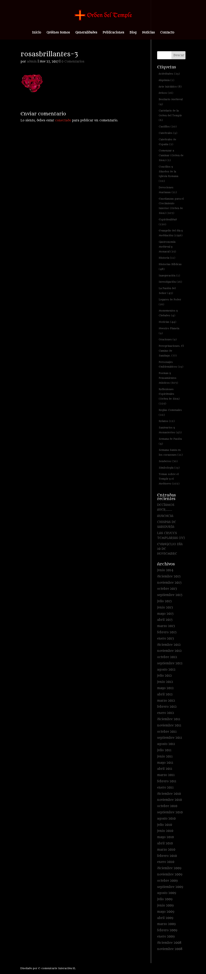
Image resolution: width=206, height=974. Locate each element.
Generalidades (86, 32)
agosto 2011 (166, 744)
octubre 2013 (167, 589)
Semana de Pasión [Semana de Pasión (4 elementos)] (170, 441)
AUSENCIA (165, 516)
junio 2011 (165, 756)
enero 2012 (165, 713)
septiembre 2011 (169, 738)
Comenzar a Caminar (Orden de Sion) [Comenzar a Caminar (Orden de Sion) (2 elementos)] (171, 155)
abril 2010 (165, 843)
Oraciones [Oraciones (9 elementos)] (168, 339)
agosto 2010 (166, 818)
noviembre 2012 (169, 651)
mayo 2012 (165, 688)
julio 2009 (164, 899)
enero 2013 (165, 638)
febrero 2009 (167, 930)
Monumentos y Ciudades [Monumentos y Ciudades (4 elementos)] (168, 313)
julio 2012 (164, 675)
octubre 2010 (167, 806)
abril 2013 (164, 620)
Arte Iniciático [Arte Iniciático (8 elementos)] (170, 86)
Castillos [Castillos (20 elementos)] (168, 126)
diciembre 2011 (168, 719)
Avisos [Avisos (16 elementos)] (166, 92)
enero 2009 (166, 936)
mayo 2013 (165, 614)
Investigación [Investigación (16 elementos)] (170, 281)
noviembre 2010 (169, 800)
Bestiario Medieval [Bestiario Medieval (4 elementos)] (171, 102)
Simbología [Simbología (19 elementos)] (169, 467)
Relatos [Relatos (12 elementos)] (167, 421)
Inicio (36, 32)
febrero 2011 (166, 781)
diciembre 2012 (169, 645)
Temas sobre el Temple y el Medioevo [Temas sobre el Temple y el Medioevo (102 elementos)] (169, 479)
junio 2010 (165, 831)
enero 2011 (165, 787)
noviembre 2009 (169, 874)
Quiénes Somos (58, 32)
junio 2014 (165, 570)
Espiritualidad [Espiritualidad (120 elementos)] (168, 222)
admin (32, 61)
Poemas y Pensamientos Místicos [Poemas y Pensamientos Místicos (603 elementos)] (168, 378)
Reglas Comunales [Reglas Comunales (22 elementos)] (170, 412)
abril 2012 (165, 694)
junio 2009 (165, 905)
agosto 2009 (166, 893)
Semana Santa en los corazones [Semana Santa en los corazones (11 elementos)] (171, 452)
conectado (63, 120)
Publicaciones (113, 32)
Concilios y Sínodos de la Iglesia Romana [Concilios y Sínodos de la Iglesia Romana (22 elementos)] (168, 173)
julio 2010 (164, 825)
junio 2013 (165, 607)
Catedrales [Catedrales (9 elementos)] (168, 132)
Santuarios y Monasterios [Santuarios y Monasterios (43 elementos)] (170, 430)
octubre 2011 (167, 731)
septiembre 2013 (169, 595)
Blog (133, 32)
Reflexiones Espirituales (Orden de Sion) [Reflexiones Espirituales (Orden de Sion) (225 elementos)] (169, 396)
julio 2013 (164, 601)
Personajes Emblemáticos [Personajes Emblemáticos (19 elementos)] (171, 364)
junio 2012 (165, 682)
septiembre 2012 (169, 663)
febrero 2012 (167, 706)
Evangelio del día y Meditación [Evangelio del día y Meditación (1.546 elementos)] (171, 233)
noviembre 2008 (169, 949)
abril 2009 (165, 918)
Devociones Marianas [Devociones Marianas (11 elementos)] (168, 190)
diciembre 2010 (169, 794)
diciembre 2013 (168, 576)
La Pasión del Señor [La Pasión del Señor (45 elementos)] (167, 291)
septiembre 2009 (170, 887)
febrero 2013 (166, 632)
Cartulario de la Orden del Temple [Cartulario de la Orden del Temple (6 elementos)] (170, 115)
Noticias (148, 32)
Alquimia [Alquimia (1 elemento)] (166, 80)
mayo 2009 (165, 912)
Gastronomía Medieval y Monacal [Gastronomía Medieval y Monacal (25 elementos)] (167, 246)
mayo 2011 (165, 763)
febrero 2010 (167, 856)
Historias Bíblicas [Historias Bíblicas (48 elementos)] (170, 267)
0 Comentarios (72, 61)
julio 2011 (164, 750)
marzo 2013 (166, 626)
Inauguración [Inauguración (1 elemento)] (169, 275)
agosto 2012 (166, 669)
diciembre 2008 (169, 943)
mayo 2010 (165, 837)
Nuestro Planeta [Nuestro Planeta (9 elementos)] (169, 331)
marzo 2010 (166, 849)
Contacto (167, 32)
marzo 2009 (166, 924)
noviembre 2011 (169, 725)
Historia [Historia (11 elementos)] (167, 257)
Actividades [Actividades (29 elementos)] (169, 73)
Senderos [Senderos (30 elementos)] (168, 461)
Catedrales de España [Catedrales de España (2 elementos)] (167, 142)
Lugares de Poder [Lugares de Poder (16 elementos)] (170, 302)
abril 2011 (164, 769)
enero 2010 (165, 862)
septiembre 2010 (170, 812)
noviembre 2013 (169, 582)
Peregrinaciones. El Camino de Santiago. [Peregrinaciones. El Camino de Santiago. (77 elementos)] (171, 350)
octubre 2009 (167, 880)
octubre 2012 (167, 657)
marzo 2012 (166, 700)
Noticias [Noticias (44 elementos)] (167, 321)
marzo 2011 (166, 775)
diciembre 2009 (169, 868)
